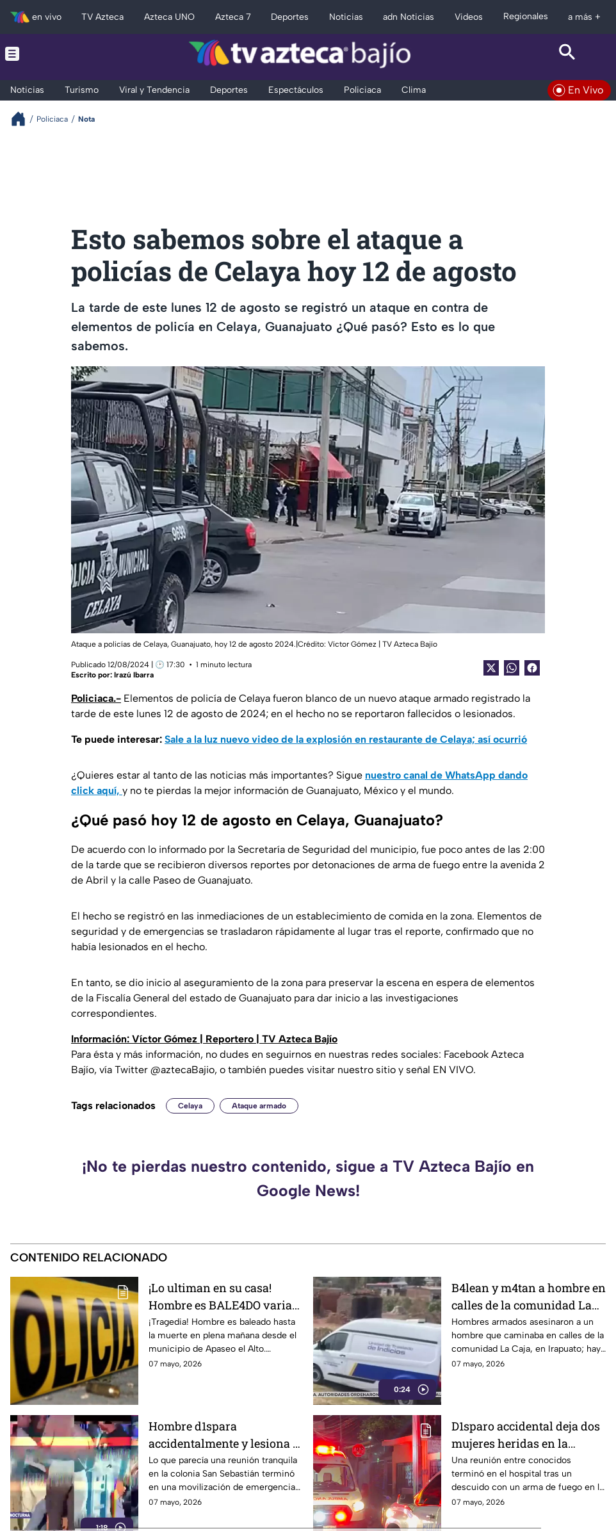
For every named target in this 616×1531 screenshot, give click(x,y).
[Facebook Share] (532, 668)
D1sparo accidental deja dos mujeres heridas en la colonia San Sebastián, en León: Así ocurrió (525, 1434)
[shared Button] (511, 668)
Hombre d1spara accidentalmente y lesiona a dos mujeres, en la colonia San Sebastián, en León (224, 1434)
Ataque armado (259, 1105)
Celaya (190, 1105)
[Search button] (567, 54)
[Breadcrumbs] (23, 119)
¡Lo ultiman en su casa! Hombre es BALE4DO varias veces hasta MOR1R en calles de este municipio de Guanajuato (225, 1296)
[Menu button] (48, 54)
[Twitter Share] (491, 668)
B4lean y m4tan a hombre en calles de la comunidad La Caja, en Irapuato (528, 1296)
